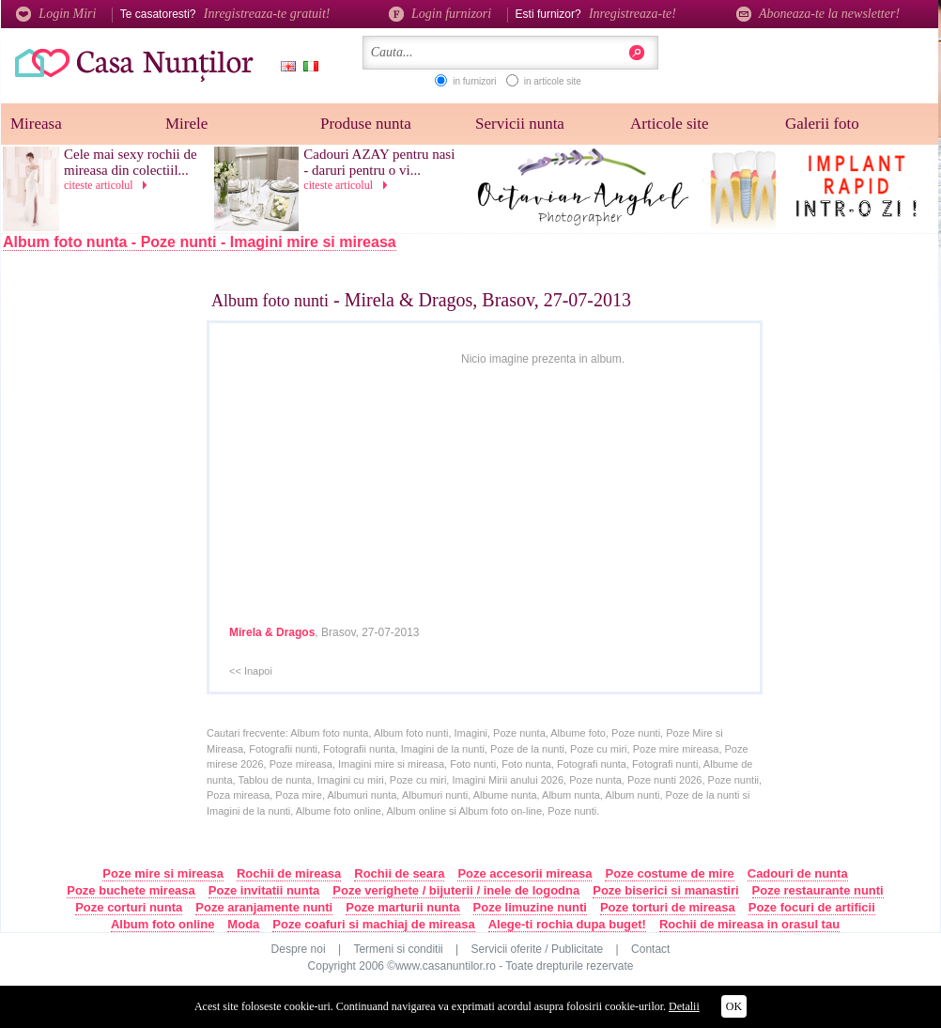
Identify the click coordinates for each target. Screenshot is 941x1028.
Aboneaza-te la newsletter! (818, 14)
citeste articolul (109, 185)
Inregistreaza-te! (632, 14)
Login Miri (56, 14)
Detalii (684, 1006)
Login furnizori (440, 14)
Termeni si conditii (397, 949)
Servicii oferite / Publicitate (537, 949)
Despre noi (298, 949)
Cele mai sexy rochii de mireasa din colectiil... (130, 162)
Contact (650, 949)
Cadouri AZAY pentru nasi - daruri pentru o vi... (379, 162)
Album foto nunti (270, 300)
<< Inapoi (250, 671)
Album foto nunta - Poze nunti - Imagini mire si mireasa (199, 242)
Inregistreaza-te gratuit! (267, 14)
